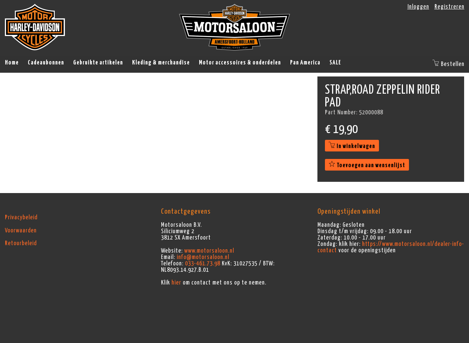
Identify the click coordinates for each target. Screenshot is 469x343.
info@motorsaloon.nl (203, 257)
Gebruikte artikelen (98, 63)
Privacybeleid (21, 217)
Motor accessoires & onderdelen (240, 63)
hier (176, 283)
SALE (335, 63)
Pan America (305, 63)
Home (12, 63)
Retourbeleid (21, 243)
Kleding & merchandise (161, 63)
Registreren (449, 7)
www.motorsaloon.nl (209, 251)
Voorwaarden (21, 231)
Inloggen (418, 7)
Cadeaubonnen (46, 63)
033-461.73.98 (202, 264)
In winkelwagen (352, 146)
